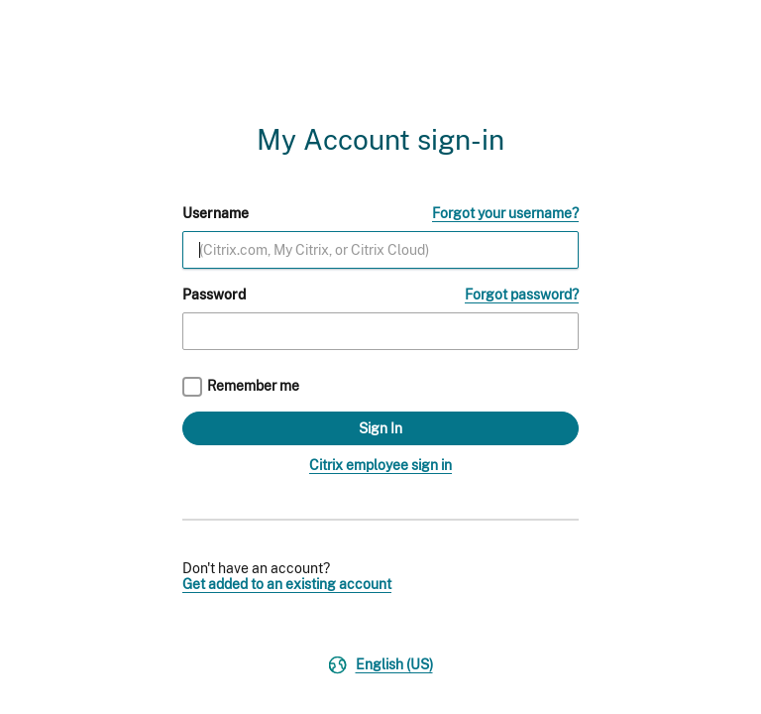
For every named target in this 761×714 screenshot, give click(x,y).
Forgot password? (522, 294)
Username (215, 213)
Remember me (253, 386)
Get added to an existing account (286, 584)
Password (214, 294)
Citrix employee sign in (380, 465)
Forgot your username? (505, 213)
